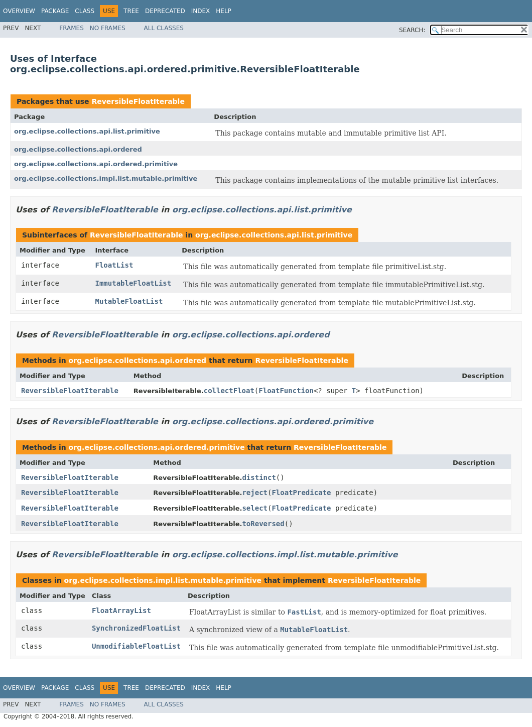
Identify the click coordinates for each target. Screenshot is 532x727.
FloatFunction (286, 391)
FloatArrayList (121, 611)
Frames (71, 28)
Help (223, 11)
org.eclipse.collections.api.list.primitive (87, 131)
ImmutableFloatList (133, 283)
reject (255, 493)
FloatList (114, 265)
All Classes (164, 28)
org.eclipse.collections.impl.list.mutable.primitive (105, 178)
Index (200, 11)
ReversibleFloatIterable (137, 101)
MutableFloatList (129, 301)
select (255, 508)
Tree (131, 11)
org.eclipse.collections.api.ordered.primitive (96, 164)
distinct (259, 477)
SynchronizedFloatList (136, 628)
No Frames (107, 28)
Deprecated (165, 11)
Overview (19, 11)
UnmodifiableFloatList (136, 646)
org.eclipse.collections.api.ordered (78, 149)
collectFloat (229, 391)
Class (84, 11)
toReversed (263, 524)
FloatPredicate (301, 493)
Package (55, 11)
